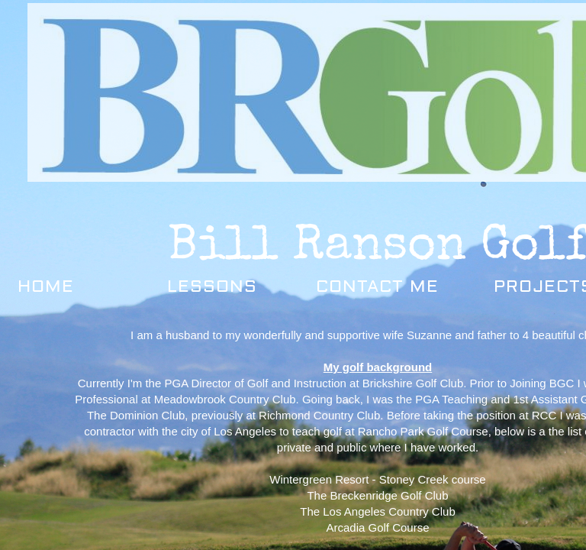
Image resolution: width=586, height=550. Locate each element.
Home (46, 286)
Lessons (212, 286)
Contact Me (377, 286)
